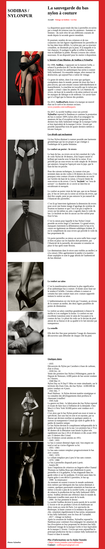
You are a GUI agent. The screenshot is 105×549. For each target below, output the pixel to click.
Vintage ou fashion (62, 20)
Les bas (74, 20)
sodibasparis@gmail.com (68, 545)
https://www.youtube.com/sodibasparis (66, 542)
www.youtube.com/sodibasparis (62, 107)
